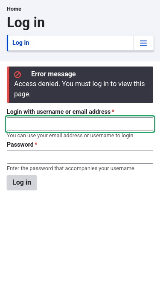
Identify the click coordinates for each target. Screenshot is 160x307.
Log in (21, 44)
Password (20, 144)
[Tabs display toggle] (143, 42)
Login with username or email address (59, 111)
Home (14, 9)
